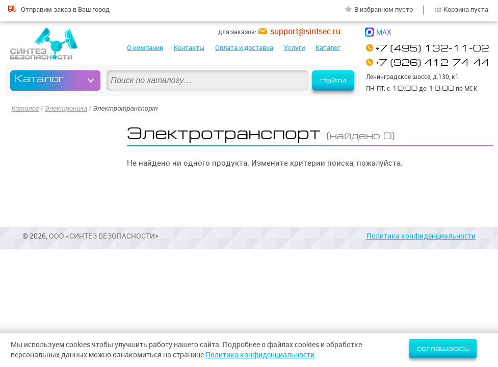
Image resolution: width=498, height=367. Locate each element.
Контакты (189, 47)
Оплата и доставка (244, 47)
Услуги (294, 47)
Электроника (66, 108)
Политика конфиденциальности (421, 236)
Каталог (328, 47)
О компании (145, 47)
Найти (333, 80)
